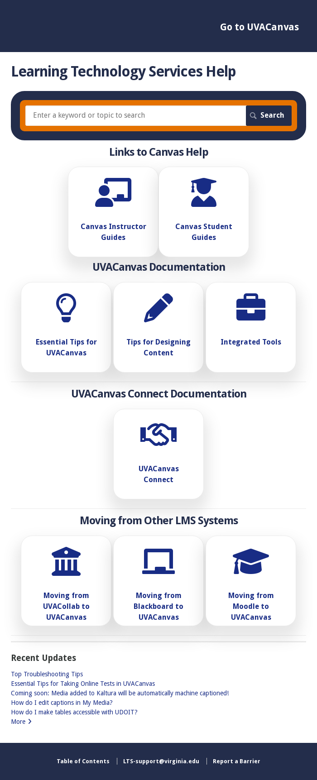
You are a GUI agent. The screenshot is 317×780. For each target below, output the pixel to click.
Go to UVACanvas (259, 27)
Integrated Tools (251, 342)
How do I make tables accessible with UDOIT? (74, 712)
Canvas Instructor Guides (113, 232)
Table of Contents (83, 761)
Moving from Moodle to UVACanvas (251, 606)
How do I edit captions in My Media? (62, 702)
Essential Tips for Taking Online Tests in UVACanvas (83, 683)
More (18, 721)
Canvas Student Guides (203, 232)
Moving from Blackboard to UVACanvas (158, 606)
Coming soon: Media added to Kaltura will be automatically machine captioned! (120, 693)
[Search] (158, 115)
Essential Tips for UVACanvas (66, 347)
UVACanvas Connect (159, 474)
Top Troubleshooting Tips (47, 674)
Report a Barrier (236, 761)
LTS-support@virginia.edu (161, 761)
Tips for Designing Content (158, 347)
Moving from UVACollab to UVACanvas (66, 606)
